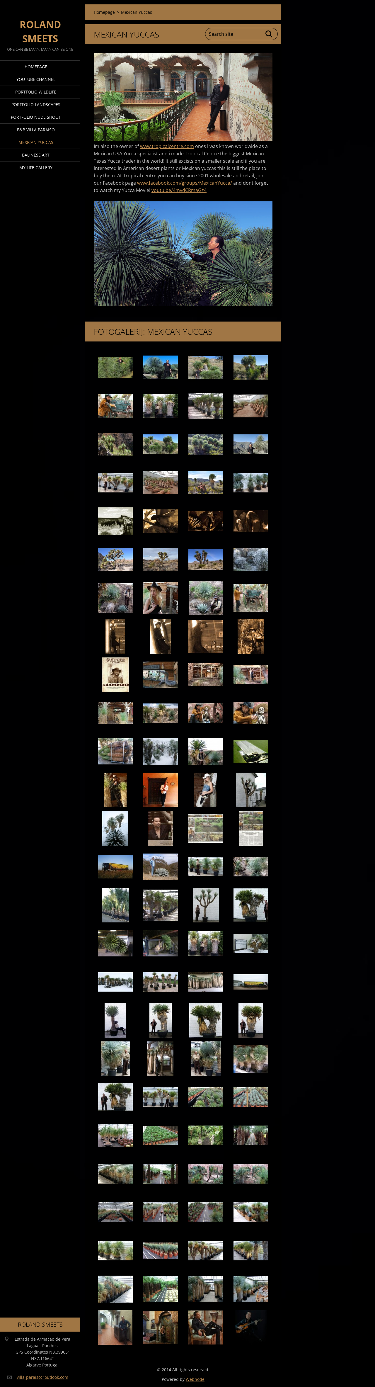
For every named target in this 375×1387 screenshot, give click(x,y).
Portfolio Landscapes (35, 104)
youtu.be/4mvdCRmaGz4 (179, 190)
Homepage (36, 66)
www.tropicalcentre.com (167, 146)
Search (269, 34)
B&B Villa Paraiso (36, 129)
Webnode (195, 1379)
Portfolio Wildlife (35, 92)
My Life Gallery (35, 167)
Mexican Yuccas (35, 142)
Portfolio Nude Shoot (36, 117)
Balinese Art (36, 155)
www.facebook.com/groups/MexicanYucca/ (184, 183)
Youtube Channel (35, 79)
